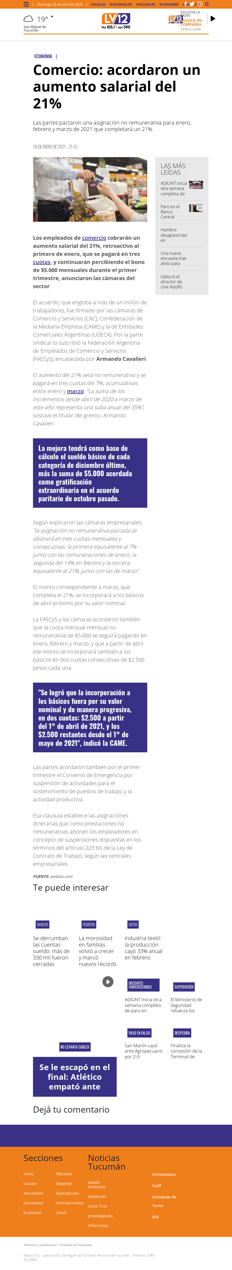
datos (133, 924)
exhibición (97, 1196)
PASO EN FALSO (139, 1033)
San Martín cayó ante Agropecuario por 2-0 (144, 1051)
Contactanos (164, 1174)
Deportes (64, 1183)
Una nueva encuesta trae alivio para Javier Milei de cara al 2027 (174, 263)
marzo (75, 391)
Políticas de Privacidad (76, 1245)
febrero (89, 924)
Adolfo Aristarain (97, 1184)
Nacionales (121, 4)
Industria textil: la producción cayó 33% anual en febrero (144, 947)
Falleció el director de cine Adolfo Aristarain (171, 284)
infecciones (98, 1225)
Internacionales (70, 1202)
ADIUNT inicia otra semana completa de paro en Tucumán (174, 193)
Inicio (28, 1173)
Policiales (145, 4)
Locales (98, 4)
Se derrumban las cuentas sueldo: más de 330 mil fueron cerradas (51, 951)
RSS (155, 1216)
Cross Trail (97, 1206)
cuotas (41, 262)
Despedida (182, 1033)
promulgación (100, 1215)
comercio (94, 237)
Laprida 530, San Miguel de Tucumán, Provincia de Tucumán (86, 1255)
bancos (42, 924)
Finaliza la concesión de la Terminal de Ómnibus (186, 1053)
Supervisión (184, 987)
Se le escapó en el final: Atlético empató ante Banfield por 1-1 (74, 1081)
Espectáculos (67, 1193)
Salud (61, 1212)
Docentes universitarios (140, 985)
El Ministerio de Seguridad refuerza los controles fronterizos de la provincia (187, 1013)
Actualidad (33, 1193)
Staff (156, 1185)
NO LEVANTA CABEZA (74, 1047)
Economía (169, 4)
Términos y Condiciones (40, 1245)
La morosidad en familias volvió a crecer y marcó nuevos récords (97, 951)
